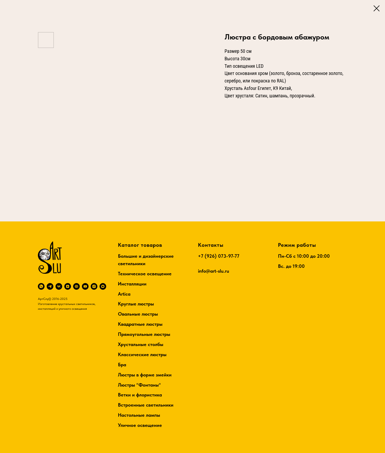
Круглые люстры (136, 304)
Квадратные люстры (140, 324)
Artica (124, 294)
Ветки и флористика (140, 395)
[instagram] (94, 286)
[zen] (67, 286)
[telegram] (50, 286)
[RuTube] (76, 286)
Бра (122, 364)
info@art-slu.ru (213, 271)
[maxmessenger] (103, 286)
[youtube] (85, 286)
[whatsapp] (41, 286)
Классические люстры (142, 354)
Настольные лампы (139, 415)
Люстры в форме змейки (145, 375)
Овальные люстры (138, 314)
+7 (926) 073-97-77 (218, 256)
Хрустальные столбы (140, 344)
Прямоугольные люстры (144, 334)
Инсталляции (132, 284)
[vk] (58, 286)
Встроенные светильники (145, 405)
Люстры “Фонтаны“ (139, 385)
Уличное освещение (140, 425)
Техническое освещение (145, 273)
